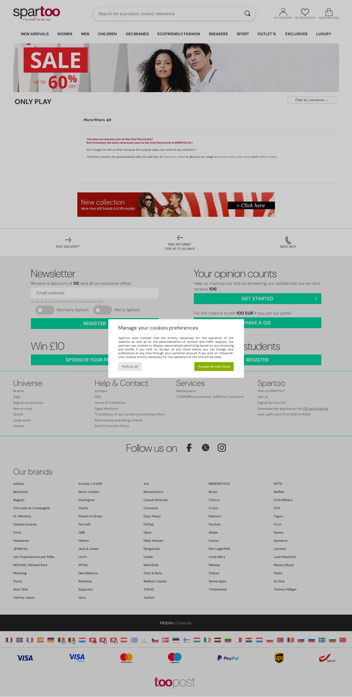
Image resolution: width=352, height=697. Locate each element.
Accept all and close (214, 366)
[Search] (247, 14)
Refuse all (130, 366)
